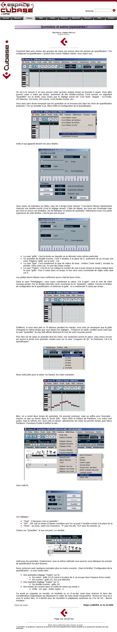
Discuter (87, 18)
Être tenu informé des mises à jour (65, 625)
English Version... (64, 34)
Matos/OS (76, 18)
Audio (52, 18)
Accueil (6, 18)
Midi (41, 18)
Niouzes (17, 18)
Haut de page (21, 605)
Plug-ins (64, 18)
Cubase (29, 18)
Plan (99, 18)
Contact (111, 18)
